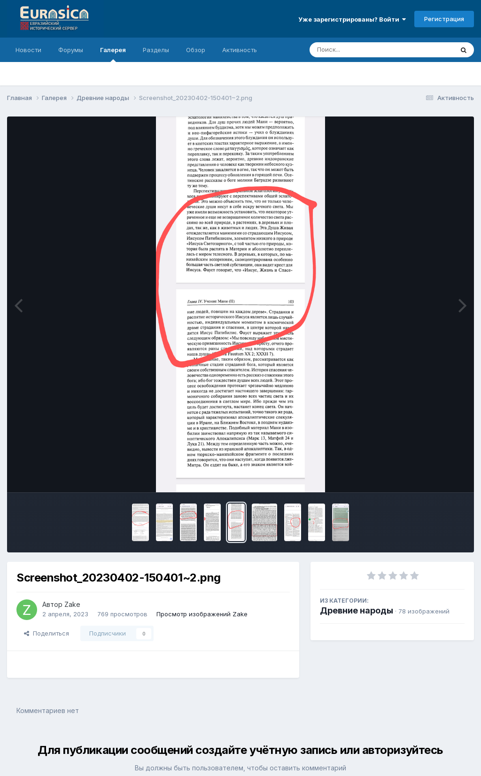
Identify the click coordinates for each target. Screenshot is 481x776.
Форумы (70, 50)
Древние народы (356, 610)
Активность (239, 50)
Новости (28, 50)
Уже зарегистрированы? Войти (352, 19)
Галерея (113, 54)
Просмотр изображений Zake (202, 614)
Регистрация (444, 19)
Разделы (156, 50)
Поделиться (46, 633)
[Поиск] (364, 49)
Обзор (195, 50)
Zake (72, 604)
